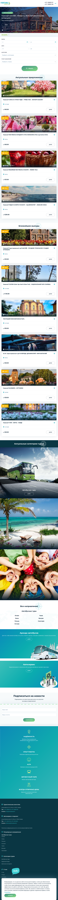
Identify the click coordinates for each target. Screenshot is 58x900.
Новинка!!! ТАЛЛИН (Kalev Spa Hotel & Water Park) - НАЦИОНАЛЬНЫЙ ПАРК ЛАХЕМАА (26, 284)
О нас (3, 872)
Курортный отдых (6, 861)
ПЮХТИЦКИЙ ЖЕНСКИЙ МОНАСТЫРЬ (13, 319)
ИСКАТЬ (4, 35)
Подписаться (29, 719)
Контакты (4, 877)
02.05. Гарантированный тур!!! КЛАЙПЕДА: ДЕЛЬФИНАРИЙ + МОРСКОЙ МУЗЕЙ (25, 353)
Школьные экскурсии (7, 863)
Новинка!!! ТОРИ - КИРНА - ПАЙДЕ (12, 422)
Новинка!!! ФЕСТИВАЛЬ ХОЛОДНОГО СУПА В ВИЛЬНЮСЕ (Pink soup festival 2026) (25, 134)
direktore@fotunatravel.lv (11, 823)
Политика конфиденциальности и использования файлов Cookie (17, 828)
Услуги (3, 874)
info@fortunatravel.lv (10, 811)
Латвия (17, 615)
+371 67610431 (14, 821)
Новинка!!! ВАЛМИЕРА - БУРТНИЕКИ (13, 388)
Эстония (17, 624)
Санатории (41, 621)
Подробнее (7, 892)
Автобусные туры (6, 859)
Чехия (41, 615)
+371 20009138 (14, 809)
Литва (17, 618)
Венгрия (41, 618)
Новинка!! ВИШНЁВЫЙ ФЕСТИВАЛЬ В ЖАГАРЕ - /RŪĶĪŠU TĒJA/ (20, 170)
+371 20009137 (7, 809)
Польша (17, 621)
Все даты (52, 95)
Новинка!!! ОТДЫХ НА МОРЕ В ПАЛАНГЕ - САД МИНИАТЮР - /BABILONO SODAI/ (25, 205)
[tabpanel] (29, 20)
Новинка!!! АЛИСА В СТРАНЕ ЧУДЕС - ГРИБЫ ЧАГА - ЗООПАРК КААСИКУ (23, 99)
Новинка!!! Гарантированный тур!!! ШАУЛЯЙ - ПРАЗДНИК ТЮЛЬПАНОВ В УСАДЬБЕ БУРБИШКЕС (26, 249)
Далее (6, 24)
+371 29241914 (7, 821)
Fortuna (5, 3)
